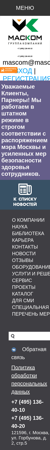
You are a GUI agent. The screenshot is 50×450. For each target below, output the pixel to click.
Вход (23, 71)
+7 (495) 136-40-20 (24, 56)
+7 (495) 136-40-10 (24, 49)
